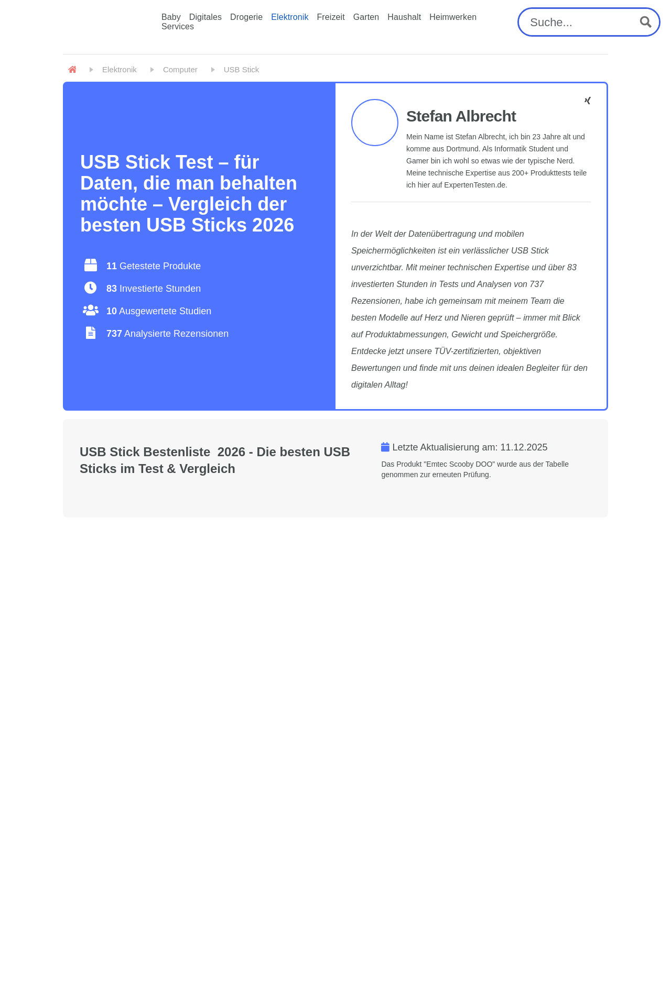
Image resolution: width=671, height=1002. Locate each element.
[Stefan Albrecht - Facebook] (588, 100)
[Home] (72, 69)
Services (177, 26)
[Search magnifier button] (646, 22)
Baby (171, 17)
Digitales (205, 17)
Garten (366, 17)
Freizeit (331, 17)
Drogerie (246, 17)
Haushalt (404, 17)
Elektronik (289, 17)
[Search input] (579, 22)
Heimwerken (453, 17)
